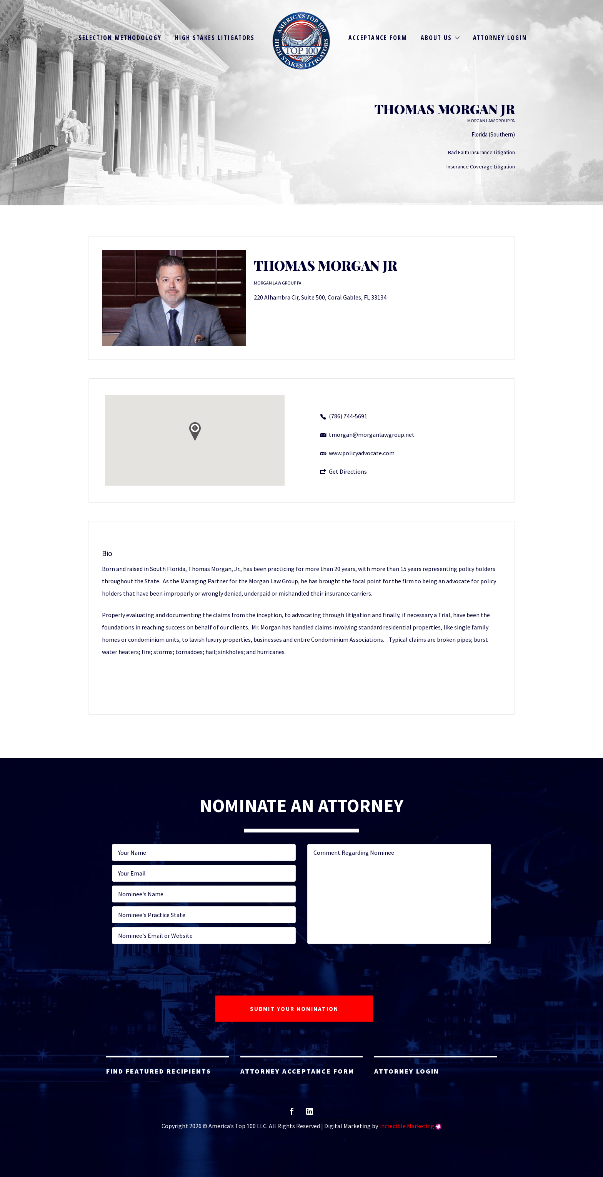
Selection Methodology (120, 37)
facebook (291, 1114)
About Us (436, 37)
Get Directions (348, 471)
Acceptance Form (377, 37)
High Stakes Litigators (215, 37)
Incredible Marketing (406, 1126)
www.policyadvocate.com (362, 453)
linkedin (309, 1114)
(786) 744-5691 (348, 416)
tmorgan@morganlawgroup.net (372, 434)
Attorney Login (500, 37)
